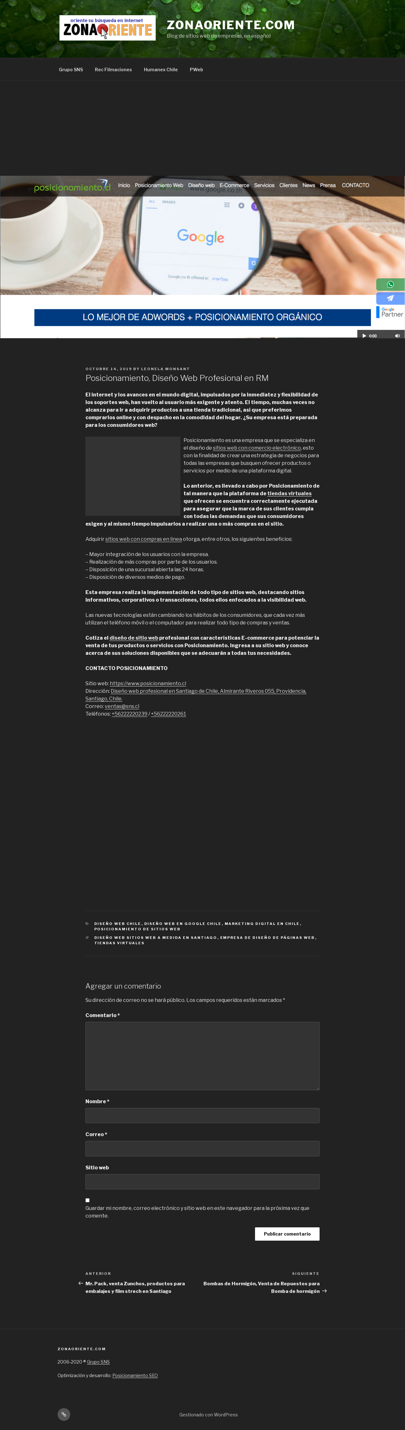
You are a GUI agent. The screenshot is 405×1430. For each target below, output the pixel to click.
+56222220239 (129, 714)
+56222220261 (168, 714)
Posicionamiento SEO (135, 1375)
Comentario (102, 1015)
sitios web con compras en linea (143, 539)
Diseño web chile (117, 923)
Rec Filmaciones (113, 69)
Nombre (97, 1101)
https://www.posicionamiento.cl (148, 683)
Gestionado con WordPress (208, 1414)
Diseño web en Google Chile (183, 923)
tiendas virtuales (289, 493)
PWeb (196, 69)
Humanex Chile (161, 69)
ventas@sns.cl (122, 706)
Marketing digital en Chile (262, 923)
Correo (96, 1134)
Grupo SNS (71, 69)
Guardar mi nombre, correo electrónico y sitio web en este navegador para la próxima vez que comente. (197, 1212)
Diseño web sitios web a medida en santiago (155, 937)
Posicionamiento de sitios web (137, 929)
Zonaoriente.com (231, 25)
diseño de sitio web (133, 638)
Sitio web (97, 1168)
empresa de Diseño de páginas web (267, 937)
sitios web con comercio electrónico (257, 448)
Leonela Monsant (165, 369)
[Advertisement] (202, 128)
